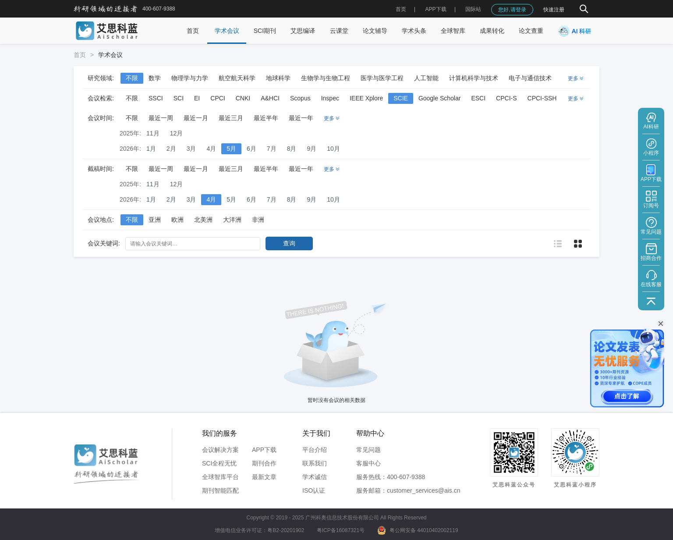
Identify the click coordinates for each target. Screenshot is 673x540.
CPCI (217, 98)
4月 (211, 148)
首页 (401, 9)
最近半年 (266, 117)
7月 (271, 148)
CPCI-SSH (542, 98)
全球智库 (453, 30)
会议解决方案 (220, 449)
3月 (191, 148)
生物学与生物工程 (325, 78)
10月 (333, 148)
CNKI (243, 98)
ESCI (478, 98)
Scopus (300, 98)
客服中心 (368, 463)
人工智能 (426, 78)
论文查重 (531, 30)
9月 (311, 148)
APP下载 (264, 449)
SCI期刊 (265, 30)
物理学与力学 (189, 78)
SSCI (156, 98)
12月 (176, 133)
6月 (251, 148)
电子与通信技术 (530, 78)
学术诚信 (314, 476)
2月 (171, 148)
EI (197, 98)
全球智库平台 (220, 476)
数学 (155, 78)
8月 (292, 148)
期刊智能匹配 (220, 490)
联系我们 (314, 463)
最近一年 (301, 117)
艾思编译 (302, 30)
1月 (151, 148)
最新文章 (264, 476)
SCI (179, 98)
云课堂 (339, 30)
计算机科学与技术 (473, 78)
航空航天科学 (237, 78)
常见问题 (368, 449)
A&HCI (270, 98)
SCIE (400, 98)
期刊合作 (264, 463)
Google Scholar (439, 98)
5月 (231, 148)
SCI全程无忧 (219, 463)
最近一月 (196, 117)
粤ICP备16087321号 (341, 530)
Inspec (330, 98)
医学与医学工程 (382, 78)
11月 (152, 133)
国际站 (473, 9)
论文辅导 (375, 30)
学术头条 (414, 30)
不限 (132, 78)
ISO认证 (313, 490)
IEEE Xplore (366, 98)
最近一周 (161, 117)
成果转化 (492, 30)
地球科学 (278, 78)
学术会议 (227, 30)
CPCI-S (506, 98)
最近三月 (231, 117)
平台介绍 (314, 449)
